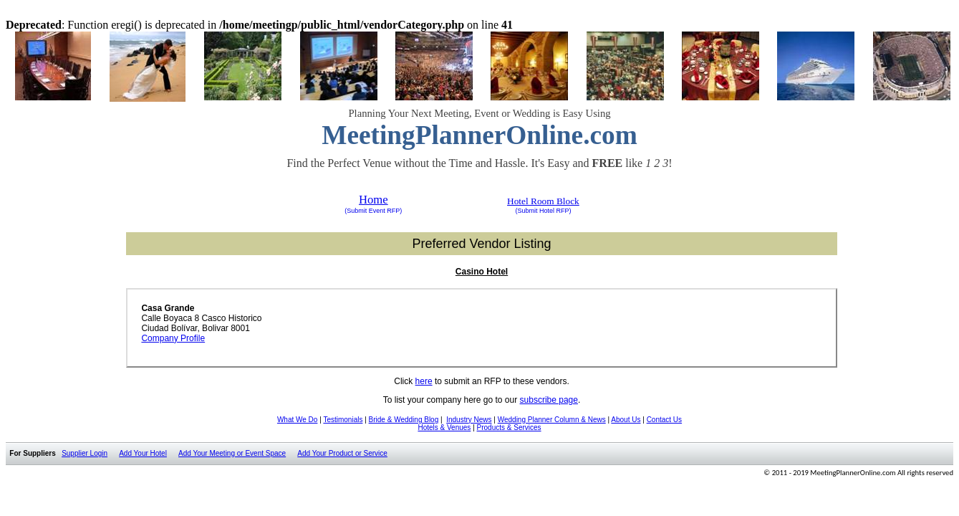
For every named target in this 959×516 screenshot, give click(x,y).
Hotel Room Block (543, 201)
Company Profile (173, 338)
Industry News (468, 420)
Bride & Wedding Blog (404, 420)
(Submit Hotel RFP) (543, 210)
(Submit (355, 210)
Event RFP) (384, 210)
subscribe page (549, 400)
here (424, 381)
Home (373, 199)
